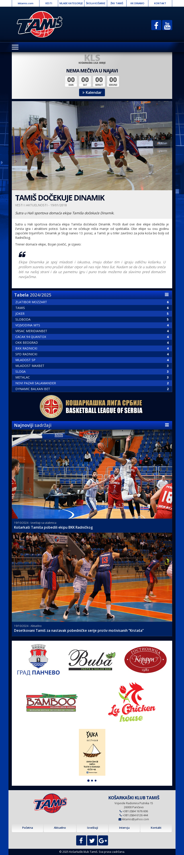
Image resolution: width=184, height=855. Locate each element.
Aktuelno (60, 828)
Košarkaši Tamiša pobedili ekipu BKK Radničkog (53, 527)
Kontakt (156, 828)
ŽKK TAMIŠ (116, 3)
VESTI (48, 3)
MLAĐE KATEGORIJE (71, 3)
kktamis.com (25, 3)
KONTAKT (160, 3)
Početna (27, 828)
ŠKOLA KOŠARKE (95, 3)
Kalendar (92, 92)
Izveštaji (92, 828)
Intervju (124, 828)
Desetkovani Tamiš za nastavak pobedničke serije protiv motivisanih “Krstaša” (79, 630)
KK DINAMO (137, 3)
